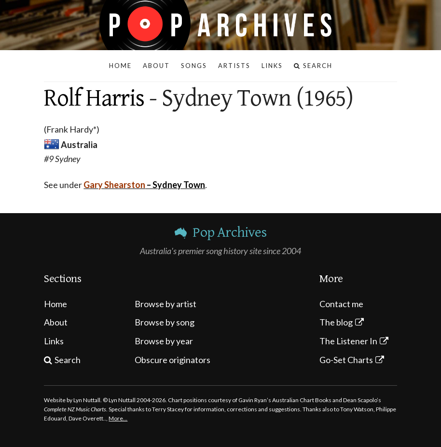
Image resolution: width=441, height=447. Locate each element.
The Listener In (348, 341)
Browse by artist (165, 303)
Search (68, 359)
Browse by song (164, 322)
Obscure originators (172, 359)
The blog (336, 322)
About (56, 322)
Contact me (341, 303)
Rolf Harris (94, 98)
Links (54, 341)
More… (118, 418)
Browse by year (164, 341)
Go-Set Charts (346, 359)
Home (55, 303)
